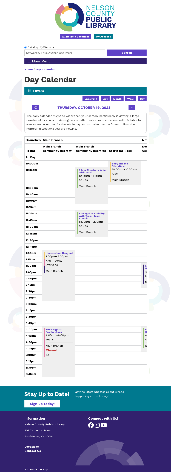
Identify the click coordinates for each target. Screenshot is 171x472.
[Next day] (132, 107)
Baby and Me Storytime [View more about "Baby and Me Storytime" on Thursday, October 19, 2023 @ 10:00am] (120, 164)
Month (117, 98)
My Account (103, 36)
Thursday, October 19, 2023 (83, 107)
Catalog (33, 47)
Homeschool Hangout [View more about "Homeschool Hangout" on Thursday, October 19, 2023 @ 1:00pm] (59, 253)
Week (130, 98)
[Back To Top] (85, 469)
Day (142, 98)
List (105, 98)
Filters (38, 91)
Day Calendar (45, 69)
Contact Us (32, 451)
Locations (31, 446)
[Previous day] (35, 107)
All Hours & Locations (75, 36)
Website (49, 47)
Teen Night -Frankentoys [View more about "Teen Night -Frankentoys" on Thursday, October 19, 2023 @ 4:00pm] (54, 330)
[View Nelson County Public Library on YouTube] (104, 426)
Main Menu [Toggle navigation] (39, 61)
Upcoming (90, 98)
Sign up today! (42, 404)
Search (127, 52)
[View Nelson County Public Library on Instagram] (98, 426)
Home (28, 69)
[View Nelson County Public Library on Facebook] (91, 426)
